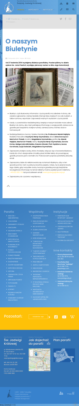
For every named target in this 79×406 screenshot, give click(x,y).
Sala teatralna (63, 232)
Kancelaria (12, 228)
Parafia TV (12, 286)
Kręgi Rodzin (37, 268)
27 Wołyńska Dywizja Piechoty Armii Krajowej (41, 284)
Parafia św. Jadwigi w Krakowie (16, 19)
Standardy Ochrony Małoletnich (15, 299)
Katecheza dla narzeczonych (13, 240)
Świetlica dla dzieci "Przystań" (65, 236)
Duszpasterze (13, 262)
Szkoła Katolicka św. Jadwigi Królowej (66, 222)
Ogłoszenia (12, 221)
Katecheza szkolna (15, 268)
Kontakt (11, 289)
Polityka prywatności (22, 396)
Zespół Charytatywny (41, 265)
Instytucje (48, 10)
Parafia (20, 10)
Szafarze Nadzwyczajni (38, 234)
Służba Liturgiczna (40, 230)
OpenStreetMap (40, 370)
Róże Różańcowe (39, 238)
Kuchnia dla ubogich (66, 240)
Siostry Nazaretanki (15, 265)
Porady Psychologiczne (14, 251)
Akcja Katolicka (39, 226)
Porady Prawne (14, 255)
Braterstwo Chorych (41, 271)
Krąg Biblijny (37, 262)
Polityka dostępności (22, 399)
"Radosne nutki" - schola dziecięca (39, 257)
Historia (11, 271)
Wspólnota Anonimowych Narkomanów (38, 292)
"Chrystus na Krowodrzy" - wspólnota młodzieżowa (38, 244)
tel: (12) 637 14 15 (10, 354)
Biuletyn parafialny (34, 19)
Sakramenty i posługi (16, 224)
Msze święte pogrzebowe (13, 235)
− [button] (31, 354)
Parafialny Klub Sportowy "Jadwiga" (65, 217)
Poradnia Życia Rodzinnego (13, 246)
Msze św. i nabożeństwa (13, 217)
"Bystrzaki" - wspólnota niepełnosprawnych (40, 277)
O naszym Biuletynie (11, 22)
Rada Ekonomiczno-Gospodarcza (40, 222)
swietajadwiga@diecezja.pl (54, 172)
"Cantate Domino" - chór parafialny (40, 252)
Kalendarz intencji (15, 231)
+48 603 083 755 (16, 172)
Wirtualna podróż (15, 280)
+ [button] (31, 351)
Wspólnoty (33, 10)
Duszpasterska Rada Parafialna (40, 217)
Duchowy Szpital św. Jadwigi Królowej (40, 298)
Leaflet (32, 370)
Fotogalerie (12, 283)
